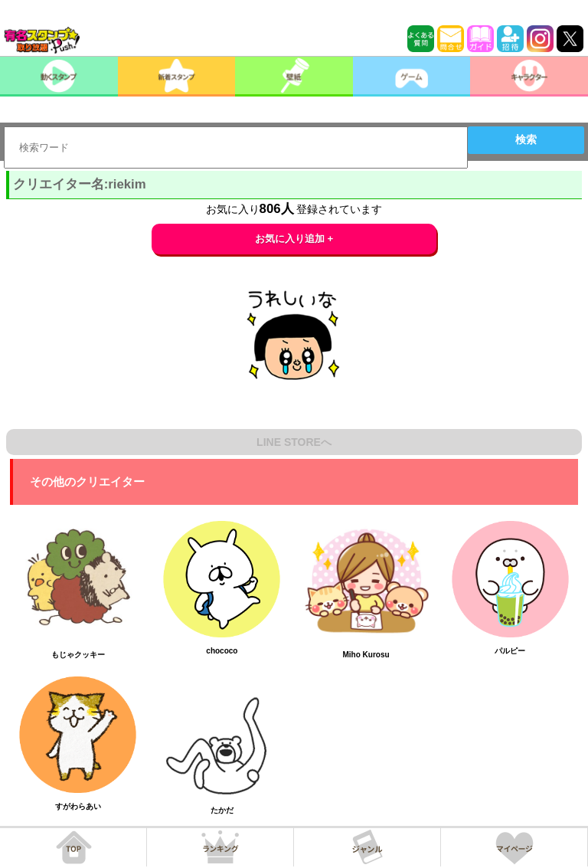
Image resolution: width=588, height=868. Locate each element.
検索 (526, 139)
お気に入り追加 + (294, 238)
